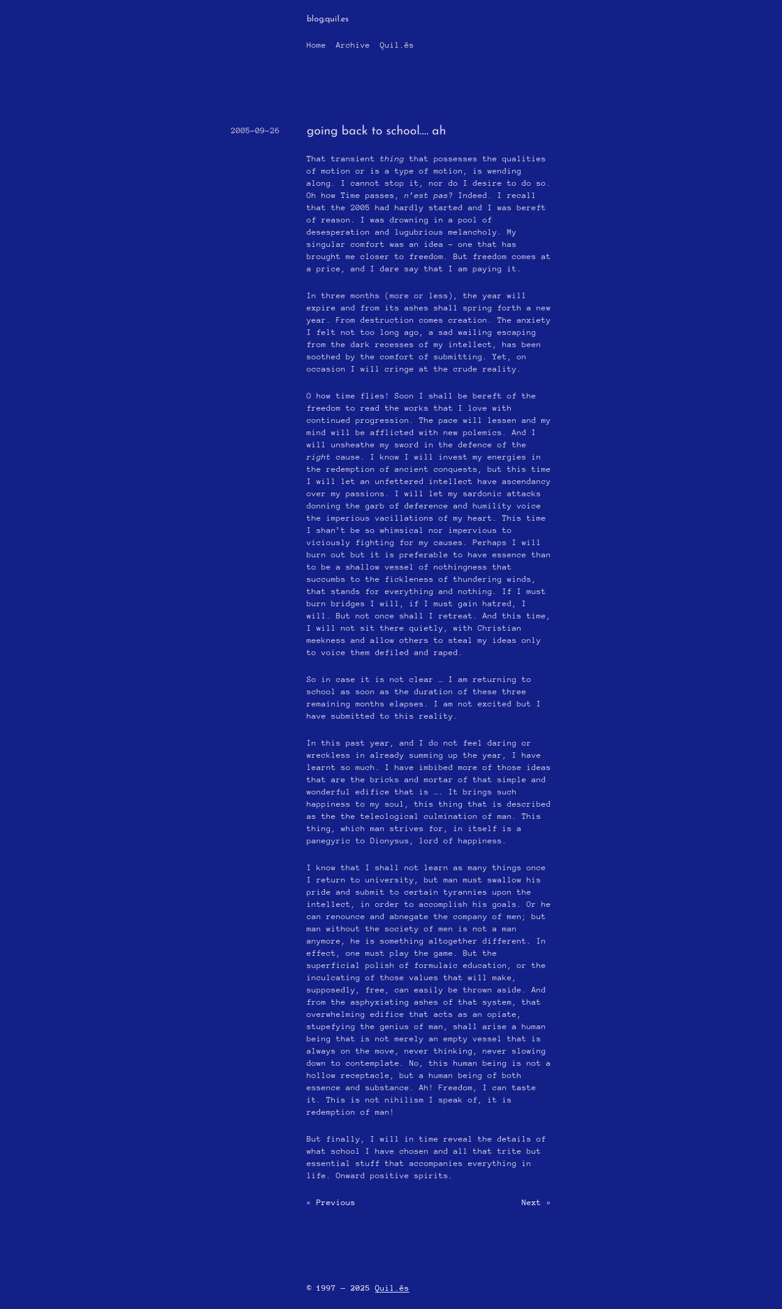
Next (531, 1202)
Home (316, 45)
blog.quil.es (328, 19)
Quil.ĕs (397, 45)
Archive (353, 45)
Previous (336, 1202)
